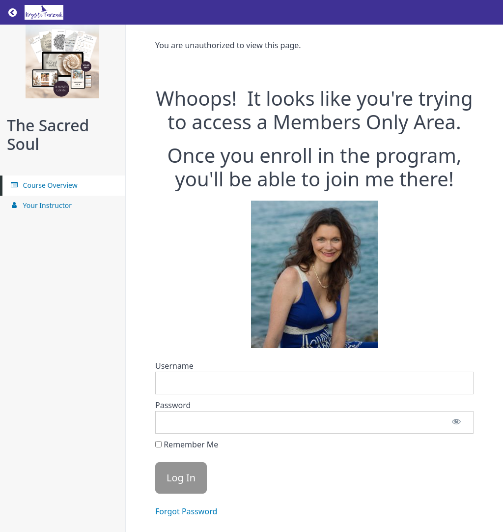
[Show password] (456, 422)
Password (173, 405)
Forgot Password (186, 511)
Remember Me (186, 444)
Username (174, 365)
